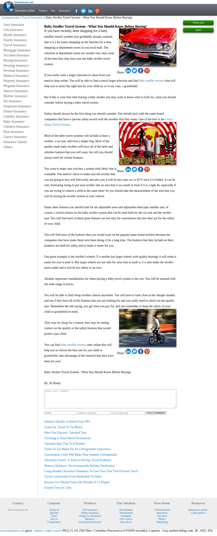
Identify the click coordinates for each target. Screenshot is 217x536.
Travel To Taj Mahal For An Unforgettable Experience (77, 452)
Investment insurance (90, 525)
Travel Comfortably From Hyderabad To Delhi (72, 480)
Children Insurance (16, 126)
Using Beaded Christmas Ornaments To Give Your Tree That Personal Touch (91, 474)
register (38, 534)
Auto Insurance (13, 24)
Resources (126, 525)
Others (7, 147)
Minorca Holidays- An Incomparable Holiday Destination (79, 469)
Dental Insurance (14, 111)
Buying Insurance (15, 60)
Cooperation (54, 525)
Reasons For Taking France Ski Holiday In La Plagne (76, 485)
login (48, 534)
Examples (126, 519)
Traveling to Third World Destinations (67, 441)
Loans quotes (198, 516)
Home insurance (90, 516)
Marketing (162, 525)
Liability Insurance (16, 116)
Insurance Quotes (15, 142)
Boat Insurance (13, 131)
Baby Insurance (14, 121)
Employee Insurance (17, 106)
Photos (162, 522)
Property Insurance (16, 81)
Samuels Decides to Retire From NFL (67, 425)
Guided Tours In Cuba (57, 491)
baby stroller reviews (152, 80)
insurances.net (10, 17)
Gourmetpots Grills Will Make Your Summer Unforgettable (80, 458)
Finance (44, 10)
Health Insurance (14, 35)
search (58, 534)
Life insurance (90, 513)
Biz (55, 10)
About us (54, 513)
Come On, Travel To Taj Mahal (63, 430)
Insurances (68, 10)
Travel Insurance (32, 17)
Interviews (162, 516)
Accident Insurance (16, 55)
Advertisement (162, 513)
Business (90, 522)
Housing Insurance (16, 65)
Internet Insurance (15, 91)
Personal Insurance (16, 70)
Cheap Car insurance (90, 519)
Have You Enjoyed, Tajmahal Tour (65, 436)
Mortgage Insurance (17, 50)
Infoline (54, 516)
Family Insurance (15, 40)
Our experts (126, 522)
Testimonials (126, 516)
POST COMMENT (156, 416)
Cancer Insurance (15, 137)
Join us (54, 522)
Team (54, 519)
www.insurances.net (12, 534)
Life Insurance (13, 30)
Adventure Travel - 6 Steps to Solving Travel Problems (77, 463)
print (198, 30)
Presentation (126, 513)
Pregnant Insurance (16, 86)
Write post (198, 22)
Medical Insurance (15, 75)
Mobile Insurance (15, 96)
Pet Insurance (12, 101)
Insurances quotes (198, 513)
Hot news (162, 519)
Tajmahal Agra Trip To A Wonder (64, 447)
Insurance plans (25, 10)
